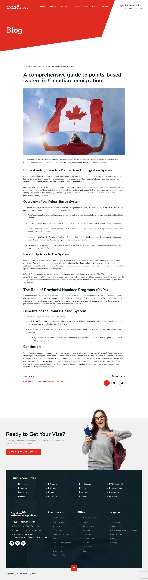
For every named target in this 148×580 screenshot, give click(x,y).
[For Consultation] (122, 6)
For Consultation (133, 5)
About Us (54, 6)
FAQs (101, 6)
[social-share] (107, 383)
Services (68, 6)
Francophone (86, 6)
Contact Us (112, 6)
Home (43, 6)
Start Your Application (23, 452)
